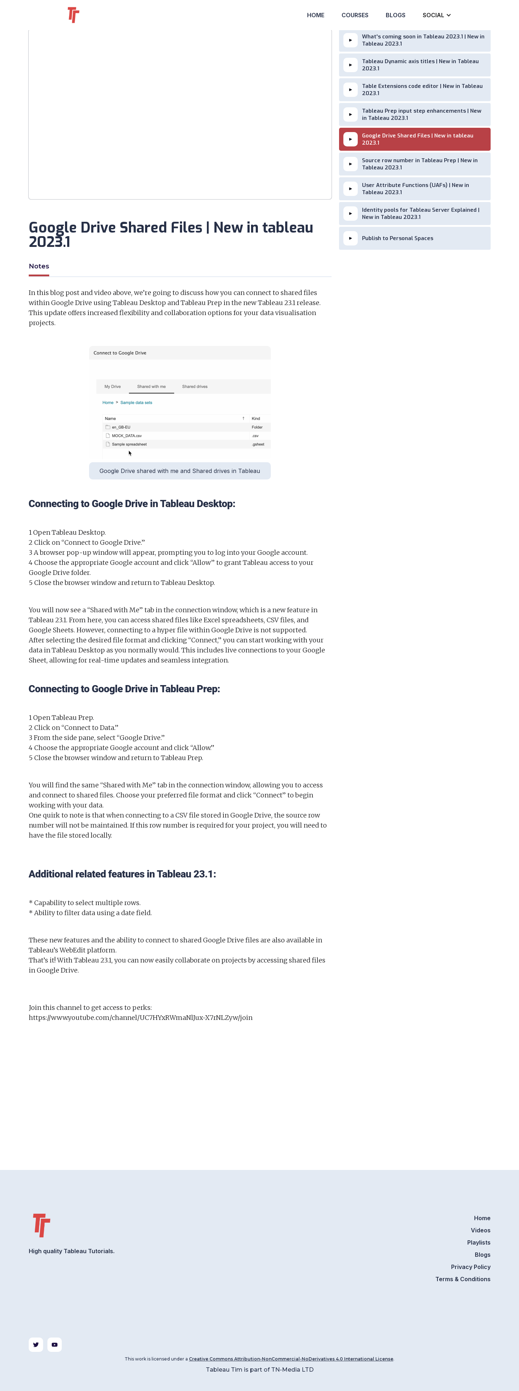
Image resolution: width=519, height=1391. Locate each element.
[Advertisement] (180, 1112)
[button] (436, 15)
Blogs (396, 15)
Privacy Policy (471, 1266)
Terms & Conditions (463, 1279)
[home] (86, 15)
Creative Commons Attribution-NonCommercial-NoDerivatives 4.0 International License (291, 1359)
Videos (481, 1230)
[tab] (39, 267)
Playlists (479, 1242)
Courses (355, 15)
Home (315, 15)
